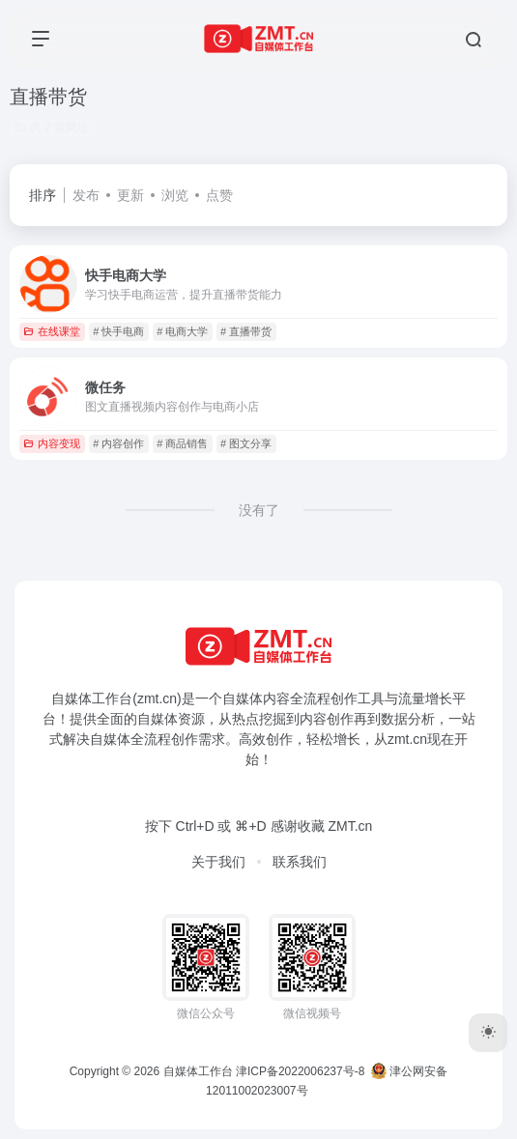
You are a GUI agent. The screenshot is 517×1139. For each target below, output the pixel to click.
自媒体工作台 (198, 1071)
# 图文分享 (246, 443)
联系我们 (300, 861)
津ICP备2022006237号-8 (300, 1071)
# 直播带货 (246, 331)
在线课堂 (51, 331)
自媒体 (242, 698)
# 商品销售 (182, 443)
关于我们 (218, 861)
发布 (86, 195)
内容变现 (51, 443)
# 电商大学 (182, 331)
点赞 (219, 195)
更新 (130, 195)
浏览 (174, 195)
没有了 (259, 510)
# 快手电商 (118, 331)
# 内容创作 (118, 443)
